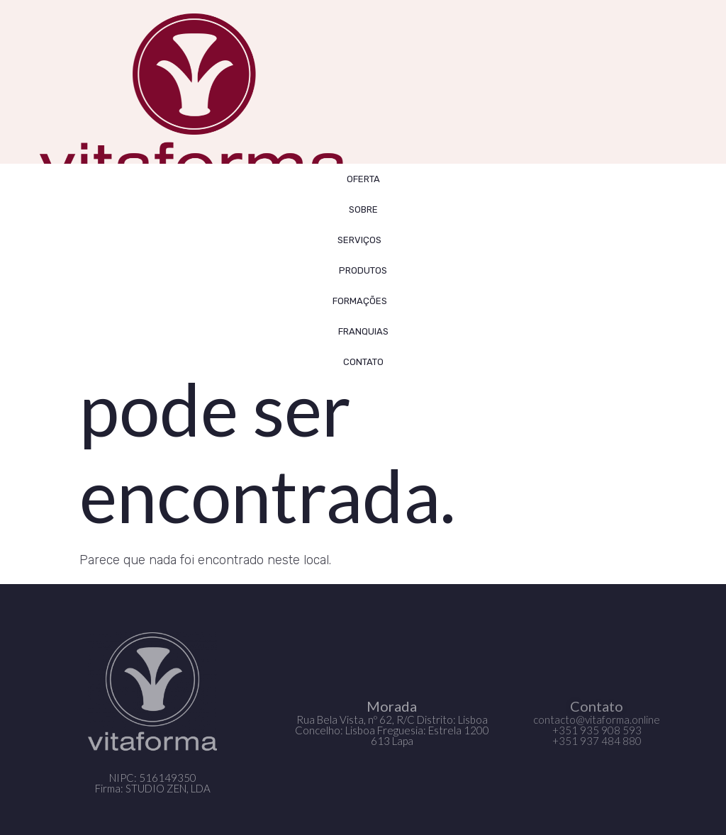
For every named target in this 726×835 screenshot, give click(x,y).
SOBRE (363, 209)
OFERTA (363, 179)
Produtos (363, 270)
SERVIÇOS (363, 239)
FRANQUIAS (363, 331)
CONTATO (363, 362)
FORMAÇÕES (363, 300)
